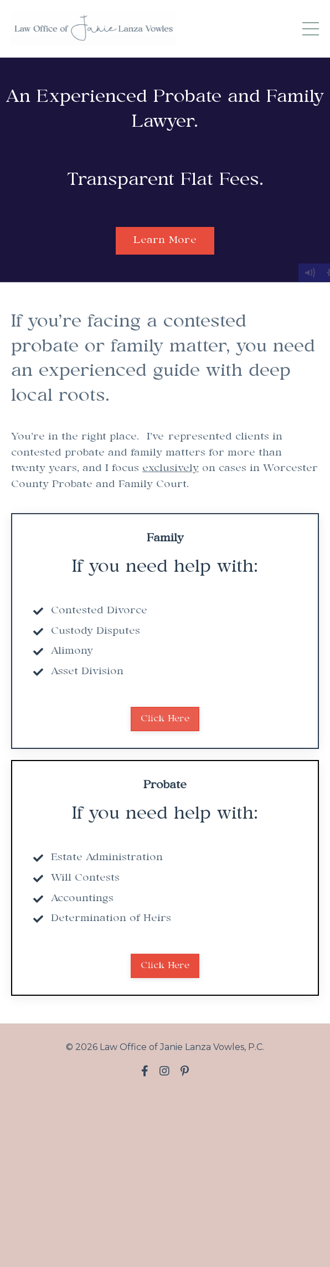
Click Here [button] (165, 719)
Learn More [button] (165, 240)
